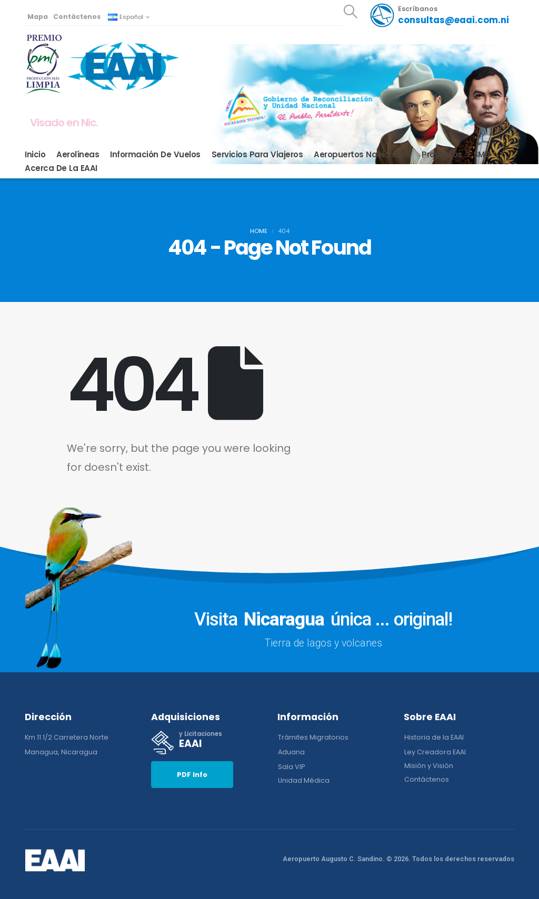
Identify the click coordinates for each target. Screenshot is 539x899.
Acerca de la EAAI (61, 168)
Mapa (37, 16)
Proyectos (442, 154)
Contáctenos (77, 16)
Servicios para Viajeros (257, 154)
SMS (481, 154)
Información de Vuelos (155, 154)
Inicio (35, 154)
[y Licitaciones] (206, 742)
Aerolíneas (77, 154)
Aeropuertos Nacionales (362, 154)
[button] (350, 11)
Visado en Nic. (64, 122)
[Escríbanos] (439, 15)
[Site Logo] (123, 65)
